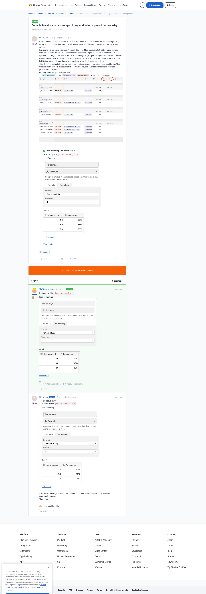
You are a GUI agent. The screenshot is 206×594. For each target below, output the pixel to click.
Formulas (71, 13)
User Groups (76, 5)
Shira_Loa (43, 37)
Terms (99, 590)
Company (172, 534)
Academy (112, 5)
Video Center (101, 550)
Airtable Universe (140, 567)
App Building (26, 556)
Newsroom (172, 561)
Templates (136, 561)
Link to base (48, 237)
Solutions (61, 534)
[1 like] (49, 506)
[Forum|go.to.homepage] (40, 5)
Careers (171, 545)
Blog (169, 550)
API (70, 590)
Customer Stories (103, 561)
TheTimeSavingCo (46, 289)
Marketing (62, 545)
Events (102, 5)
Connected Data (27, 567)
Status (170, 556)
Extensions (25, 550)
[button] (154, 5)
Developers (137, 550)
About (170, 539)
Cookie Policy (38, 585)
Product (61, 539)
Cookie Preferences (140, 590)
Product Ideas (90, 5)
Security (61, 590)
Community (41, 13)
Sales (59, 561)
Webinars (99, 567)
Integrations (25, 545)
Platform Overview (28, 539)
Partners (136, 539)
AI (21, 561)
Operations (62, 550)
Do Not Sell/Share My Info (117, 590)
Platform (24, 534)
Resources (137, 534)
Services (136, 545)
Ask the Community (56, 13)
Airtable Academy (103, 539)
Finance (61, 567)
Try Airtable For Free (176, 567)
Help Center (123, 5)
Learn (97, 534)
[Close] (49, 573)
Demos (98, 556)
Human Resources (66, 556)
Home (30, 13)
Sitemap (79, 590)
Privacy (90, 590)
